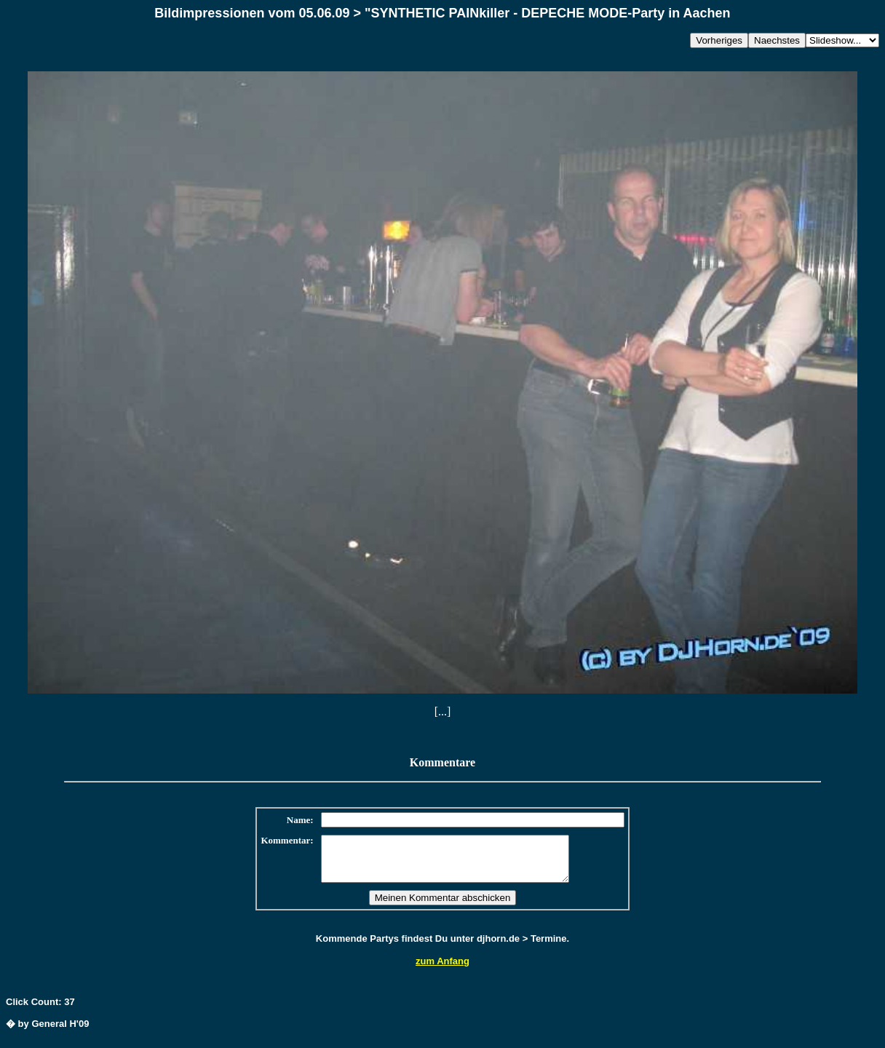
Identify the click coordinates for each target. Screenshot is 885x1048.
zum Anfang (442, 969)
